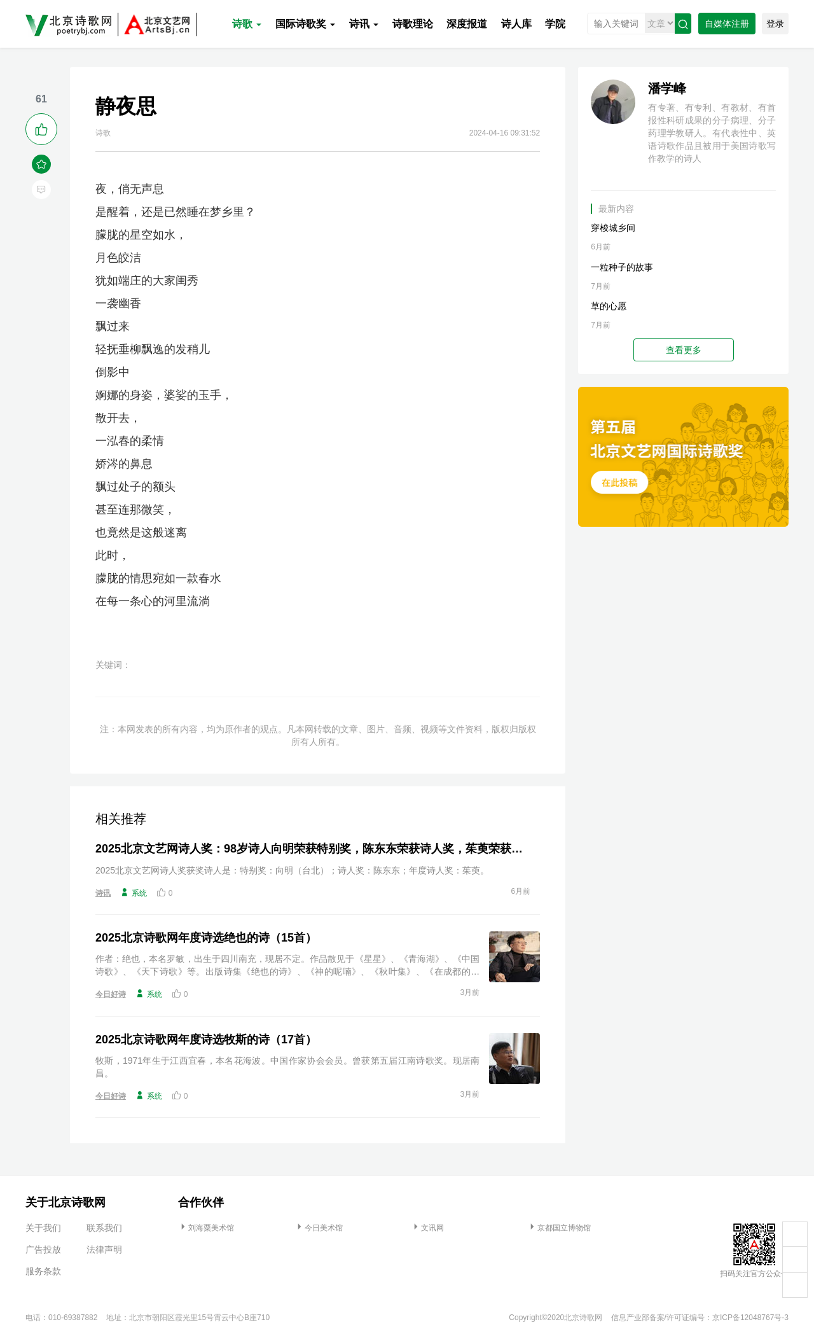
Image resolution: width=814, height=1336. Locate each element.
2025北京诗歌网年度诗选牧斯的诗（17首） (206, 1039)
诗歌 (246, 23)
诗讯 (363, 23)
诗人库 (516, 23)
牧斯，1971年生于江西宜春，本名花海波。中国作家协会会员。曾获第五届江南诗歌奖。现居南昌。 (287, 1066)
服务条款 (43, 1271)
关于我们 (43, 1228)
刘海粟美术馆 (206, 1227)
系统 (133, 892)
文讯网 (427, 1227)
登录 (775, 23)
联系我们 (104, 1228)
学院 (555, 23)
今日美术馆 (318, 1227)
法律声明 (104, 1249)
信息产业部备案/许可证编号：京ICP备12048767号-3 (700, 1317)
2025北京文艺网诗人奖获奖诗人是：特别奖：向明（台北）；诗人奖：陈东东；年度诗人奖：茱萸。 (292, 870)
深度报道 (466, 23)
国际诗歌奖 (305, 23)
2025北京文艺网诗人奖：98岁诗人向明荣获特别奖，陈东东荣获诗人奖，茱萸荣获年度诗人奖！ (312, 848)
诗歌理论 (412, 23)
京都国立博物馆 (559, 1227)
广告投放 (43, 1249)
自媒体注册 (727, 23)
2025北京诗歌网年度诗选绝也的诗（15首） (206, 937)
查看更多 (683, 350)
